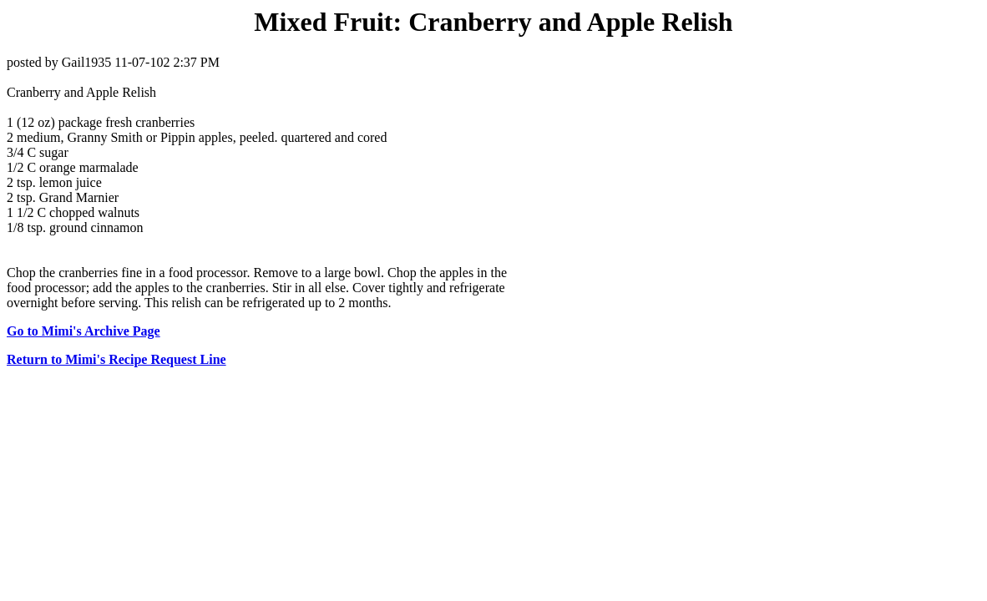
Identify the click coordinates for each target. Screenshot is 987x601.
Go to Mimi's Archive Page (83, 331)
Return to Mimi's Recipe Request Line (116, 359)
